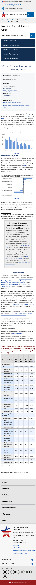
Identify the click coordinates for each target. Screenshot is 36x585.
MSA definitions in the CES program (16, 257)
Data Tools (6, 495)
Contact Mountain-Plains (20, 554)
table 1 (3, 118)
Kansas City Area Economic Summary (12, 102)
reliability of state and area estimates (24, 304)
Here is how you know (12, 5)
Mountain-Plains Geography (11, 45)
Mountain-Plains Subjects (10, 49)
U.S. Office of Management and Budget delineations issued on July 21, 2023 (16, 314)
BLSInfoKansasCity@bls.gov (10, 90)
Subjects (5, 489)
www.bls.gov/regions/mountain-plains (12, 91)
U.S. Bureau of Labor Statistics (16, 14)
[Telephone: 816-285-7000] (24, 546)
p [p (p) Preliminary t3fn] (32, 361)
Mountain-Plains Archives (10, 54)
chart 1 (29, 116)
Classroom (6, 514)
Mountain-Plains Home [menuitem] (9, 41)
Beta (4, 520)
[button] (32, 559)
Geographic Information (25, 20)
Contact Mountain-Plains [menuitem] (10, 58)
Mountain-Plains (6, 22)
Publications (7, 501)
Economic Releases (9, 508)
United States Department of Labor (12, 8)
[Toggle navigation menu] (30, 14)
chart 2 (25, 165)
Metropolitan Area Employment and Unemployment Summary (15, 281)
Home (4, 482)
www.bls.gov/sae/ (17, 333)
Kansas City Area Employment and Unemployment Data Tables (16, 106)
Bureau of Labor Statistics (9, 20)
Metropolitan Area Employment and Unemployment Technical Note (15, 285)
